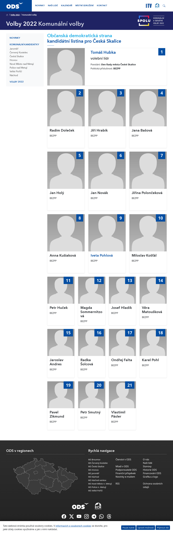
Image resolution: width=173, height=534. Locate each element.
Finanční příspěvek (126, 473)
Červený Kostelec (19, 53)
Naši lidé (53, 6)
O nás (146, 459)
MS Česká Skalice (96, 466)
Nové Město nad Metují (22, 64)
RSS (118, 483)
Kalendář (66, 6)
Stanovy (147, 466)
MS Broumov (94, 459)
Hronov (13, 60)
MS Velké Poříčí (95, 490)
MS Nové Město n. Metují (100, 483)
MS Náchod (93, 476)
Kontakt (102, 6)
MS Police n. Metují (97, 487)
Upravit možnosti (146, 527)
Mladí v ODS (122, 466)
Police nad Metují (18, 68)
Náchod (14, 75)
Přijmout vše (163, 527)
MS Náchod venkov (97, 480)
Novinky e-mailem (125, 476)
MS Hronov (93, 470)
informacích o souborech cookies (73, 525)
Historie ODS (150, 469)
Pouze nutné (128, 527)
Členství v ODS (123, 459)
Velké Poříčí (16, 72)
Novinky (40, 6)
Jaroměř (14, 49)
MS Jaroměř (93, 473)
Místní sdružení (84, 6)
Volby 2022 (15, 15)
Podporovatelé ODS (126, 469)
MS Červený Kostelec (98, 463)
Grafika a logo (150, 476)
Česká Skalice (17, 56)
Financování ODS (152, 473)
